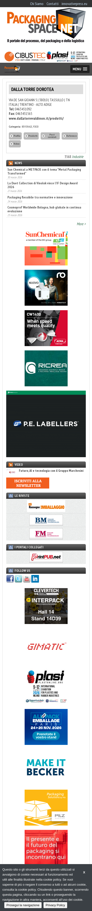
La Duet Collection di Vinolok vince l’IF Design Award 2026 (42, 185)
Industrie (77, 156)
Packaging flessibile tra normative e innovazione (40, 197)
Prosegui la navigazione (22, 905)
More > (81, 223)
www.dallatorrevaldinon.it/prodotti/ (36, 118)
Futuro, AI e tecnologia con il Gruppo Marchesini (44, 470)
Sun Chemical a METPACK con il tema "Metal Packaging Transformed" (44, 171)
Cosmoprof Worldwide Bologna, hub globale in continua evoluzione (44, 209)
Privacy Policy (55, 905)
